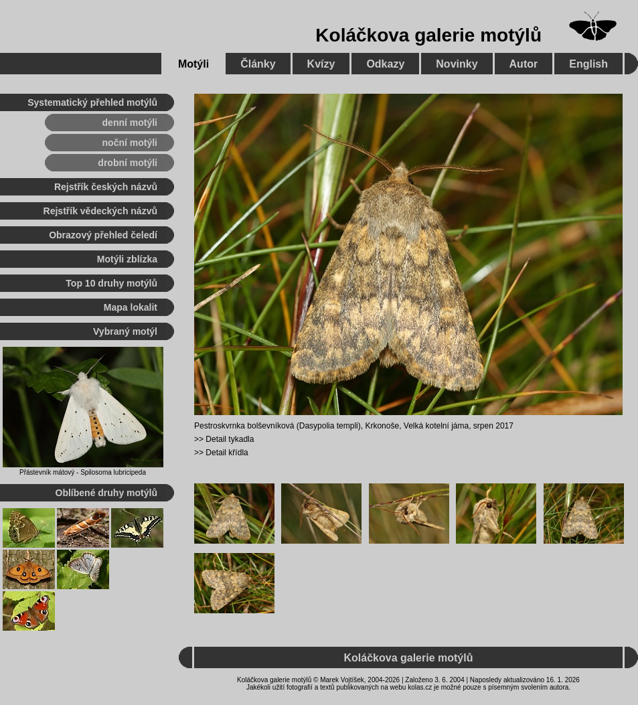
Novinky (456, 64)
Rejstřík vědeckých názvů (100, 211)
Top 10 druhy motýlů (111, 283)
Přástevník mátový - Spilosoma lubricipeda (82, 472)
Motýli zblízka (127, 259)
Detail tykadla (230, 439)
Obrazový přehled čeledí (103, 235)
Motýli (193, 64)
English (588, 64)
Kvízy (321, 64)
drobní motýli (127, 162)
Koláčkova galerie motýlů (428, 35)
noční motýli (129, 142)
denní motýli (129, 122)
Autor (523, 64)
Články (257, 64)
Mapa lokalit (130, 307)
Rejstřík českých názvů (105, 186)
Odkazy (385, 64)
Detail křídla (227, 452)
